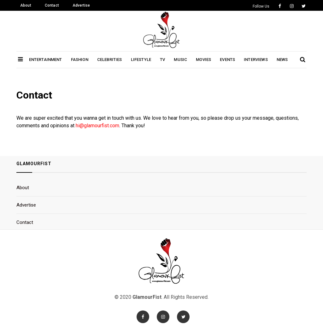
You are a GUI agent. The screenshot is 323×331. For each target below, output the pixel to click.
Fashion (79, 59)
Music (180, 59)
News (282, 59)
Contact (52, 5)
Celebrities (109, 59)
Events (227, 59)
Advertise (81, 5)
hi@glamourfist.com (97, 126)
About (25, 5)
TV (162, 59)
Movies (203, 59)
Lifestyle (141, 59)
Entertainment (45, 59)
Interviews (256, 59)
